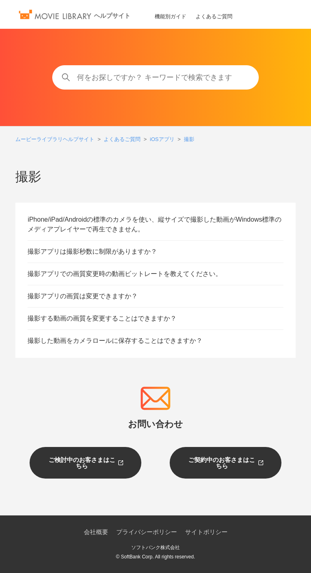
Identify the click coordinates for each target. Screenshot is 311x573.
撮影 (189, 139)
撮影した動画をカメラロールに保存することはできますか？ (115, 340)
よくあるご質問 (214, 16)
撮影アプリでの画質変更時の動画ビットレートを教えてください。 (125, 273)
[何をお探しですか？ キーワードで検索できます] (155, 77)
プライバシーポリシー (146, 531)
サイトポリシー (206, 531)
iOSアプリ (162, 139)
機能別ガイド (170, 16)
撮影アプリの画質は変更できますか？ (83, 296)
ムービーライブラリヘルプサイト (54, 139)
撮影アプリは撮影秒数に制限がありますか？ (92, 251)
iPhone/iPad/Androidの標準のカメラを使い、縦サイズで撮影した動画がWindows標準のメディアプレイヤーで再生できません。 (154, 224)
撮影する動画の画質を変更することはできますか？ (102, 318)
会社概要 (96, 531)
